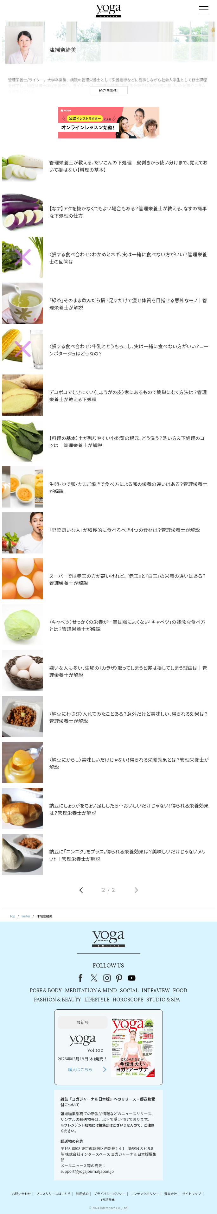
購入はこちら (80, 1069)
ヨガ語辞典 (107, 1199)
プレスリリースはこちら (53, 1193)
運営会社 (170, 1193)
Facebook (82, 978)
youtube (132, 978)
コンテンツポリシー (145, 1193)
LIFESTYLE (96, 1000)
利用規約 (82, 1193)
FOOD (180, 990)
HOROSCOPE (127, 1000)
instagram (107, 978)
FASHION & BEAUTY (57, 1000)
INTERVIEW (156, 990)
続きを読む (108, 90)
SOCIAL (129, 990)
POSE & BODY (46, 990)
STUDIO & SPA (163, 1000)
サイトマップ (191, 1193)
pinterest (119, 978)
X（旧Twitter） (95, 978)
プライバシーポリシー (109, 1193)
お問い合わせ (21, 1193)
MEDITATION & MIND (91, 990)
